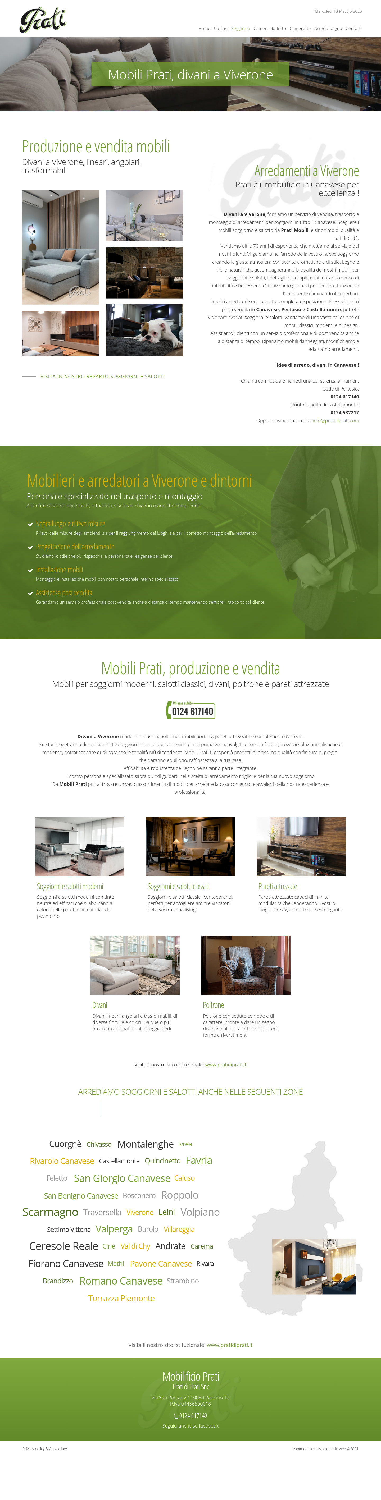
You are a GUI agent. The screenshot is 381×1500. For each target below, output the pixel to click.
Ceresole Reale (70, 1277)
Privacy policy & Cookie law (44, 1491)
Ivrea (196, 1145)
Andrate (195, 1277)
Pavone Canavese (87, 1315)
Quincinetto (190, 1164)
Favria (45, 1182)
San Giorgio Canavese (156, 1183)
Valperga (84, 1258)
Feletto (79, 1183)
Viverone (52, 1240)
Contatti (354, 28)
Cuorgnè (55, 1145)
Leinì (84, 1239)
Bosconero (183, 1202)
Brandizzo (174, 1315)
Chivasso (95, 1145)
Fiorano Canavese (125, 1296)
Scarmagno (120, 1220)
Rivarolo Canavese (69, 1164)
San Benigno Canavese (114, 1203)
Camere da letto (270, 28)
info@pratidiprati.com (336, 420)
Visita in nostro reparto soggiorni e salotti (102, 376)
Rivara (139, 1315)
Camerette (300, 28)
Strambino (173, 1334)
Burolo (124, 1258)
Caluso (51, 1202)
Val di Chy (154, 1277)
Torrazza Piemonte (121, 1353)
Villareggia (161, 1258)
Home (205, 28)
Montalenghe (150, 1145)
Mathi (184, 1297)
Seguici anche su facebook (190, 1469)
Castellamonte (138, 1164)
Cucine (221, 28)
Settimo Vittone (179, 1240)
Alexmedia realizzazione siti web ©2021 (326, 1491)
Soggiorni (240, 28)
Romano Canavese (100, 1334)
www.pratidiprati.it (226, 1064)
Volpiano (123, 1239)
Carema (60, 1297)
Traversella (181, 1221)
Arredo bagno (328, 28)
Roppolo (59, 1220)
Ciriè (123, 1277)
